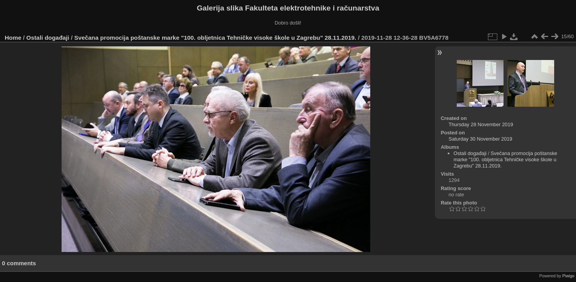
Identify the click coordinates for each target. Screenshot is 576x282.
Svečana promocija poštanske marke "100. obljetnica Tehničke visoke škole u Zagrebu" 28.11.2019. (215, 37)
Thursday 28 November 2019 (481, 124)
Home (13, 37)
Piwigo (568, 275)
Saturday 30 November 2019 (480, 139)
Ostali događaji (48, 37)
